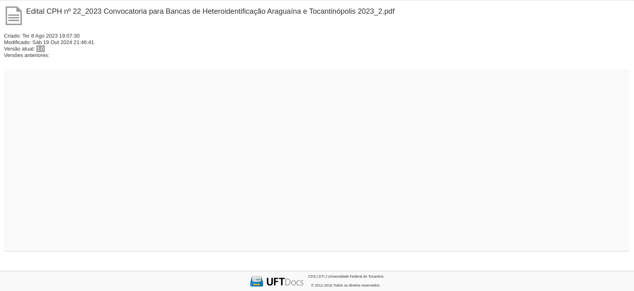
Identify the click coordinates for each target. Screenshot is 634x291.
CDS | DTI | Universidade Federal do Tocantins (346, 276)
